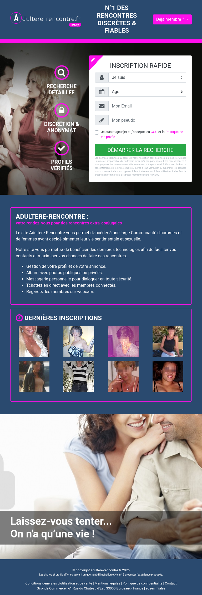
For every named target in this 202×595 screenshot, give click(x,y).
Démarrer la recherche (141, 150)
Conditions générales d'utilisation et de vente (59, 583)
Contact (171, 583)
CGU (154, 132)
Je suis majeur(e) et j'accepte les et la (142, 134)
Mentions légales (107, 583)
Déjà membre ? (170, 19)
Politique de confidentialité (142, 583)
